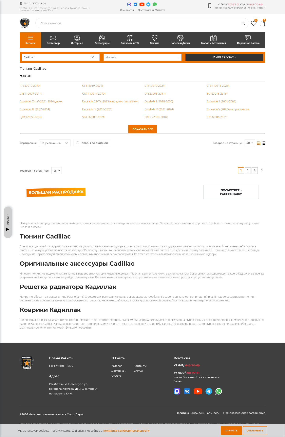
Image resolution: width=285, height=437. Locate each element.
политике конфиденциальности (126, 430)
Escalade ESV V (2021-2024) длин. (41, 101)
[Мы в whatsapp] (155, 4)
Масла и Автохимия (213, 40)
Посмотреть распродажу (231, 192)
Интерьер (77, 40)
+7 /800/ (228, 4)
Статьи (138, 370)
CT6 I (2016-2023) (218, 85)
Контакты (127, 10)
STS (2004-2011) (217, 117)
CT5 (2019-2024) (154, 85)
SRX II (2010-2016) (156, 117)
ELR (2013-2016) (217, 93)
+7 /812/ (251, 4)
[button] (253, 24)
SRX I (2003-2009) (93, 117)
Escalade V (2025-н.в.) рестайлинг (228, 109)
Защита (155, 40)
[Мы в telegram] (148, 4)
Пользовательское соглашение (244, 412)
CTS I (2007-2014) (31, 93)
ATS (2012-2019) (30, 85)
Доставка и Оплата (151, 10)
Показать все (142, 129)
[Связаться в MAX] (129, 4)
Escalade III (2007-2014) (35, 109)
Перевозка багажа (248, 40)
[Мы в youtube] (142, 4)
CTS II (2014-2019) (93, 93)
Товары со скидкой (92, 143)
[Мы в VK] (135, 4)
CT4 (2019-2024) (92, 85)
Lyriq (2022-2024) (31, 117)
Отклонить (255, 430)
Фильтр (8, 222)
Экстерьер (53, 40)
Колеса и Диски (180, 40)
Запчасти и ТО (129, 40)
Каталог (30, 40)
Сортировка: (28, 142)
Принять (231, 430)
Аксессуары (102, 40)
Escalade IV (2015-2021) (97, 109)
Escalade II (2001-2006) (221, 101)
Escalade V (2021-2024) (159, 109)
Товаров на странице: (227, 142)
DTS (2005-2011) (154, 93)
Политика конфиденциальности (198, 412)
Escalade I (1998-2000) (158, 101)
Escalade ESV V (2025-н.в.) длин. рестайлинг (110, 101)
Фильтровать (224, 57)
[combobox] (60, 57)
